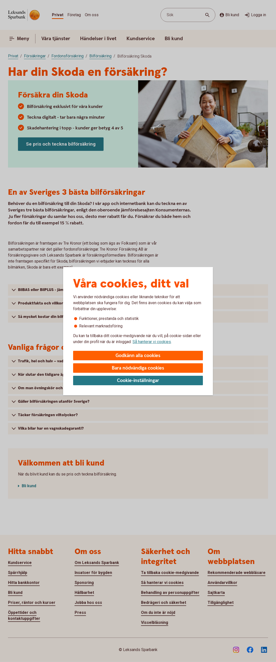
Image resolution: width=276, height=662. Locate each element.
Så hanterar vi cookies (152, 341)
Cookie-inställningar (138, 381)
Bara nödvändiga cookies (138, 368)
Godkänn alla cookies (138, 356)
